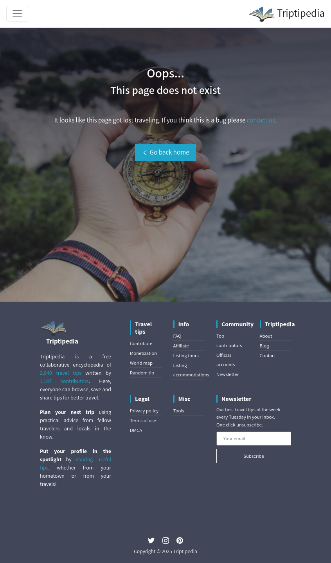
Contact (268, 355)
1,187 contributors (64, 381)
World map (141, 363)
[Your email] (253, 439)
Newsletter (227, 374)
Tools (178, 410)
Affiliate (181, 345)
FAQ (177, 336)
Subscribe (253, 456)
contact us (261, 120)
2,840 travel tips (60, 372)
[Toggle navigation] (17, 14)
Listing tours (186, 355)
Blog (264, 345)
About (266, 336)
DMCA (136, 430)
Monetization (143, 353)
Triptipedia (286, 14)
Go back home (165, 152)
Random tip (142, 372)
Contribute (141, 343)
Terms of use (143, 420)
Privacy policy (144, 410)
